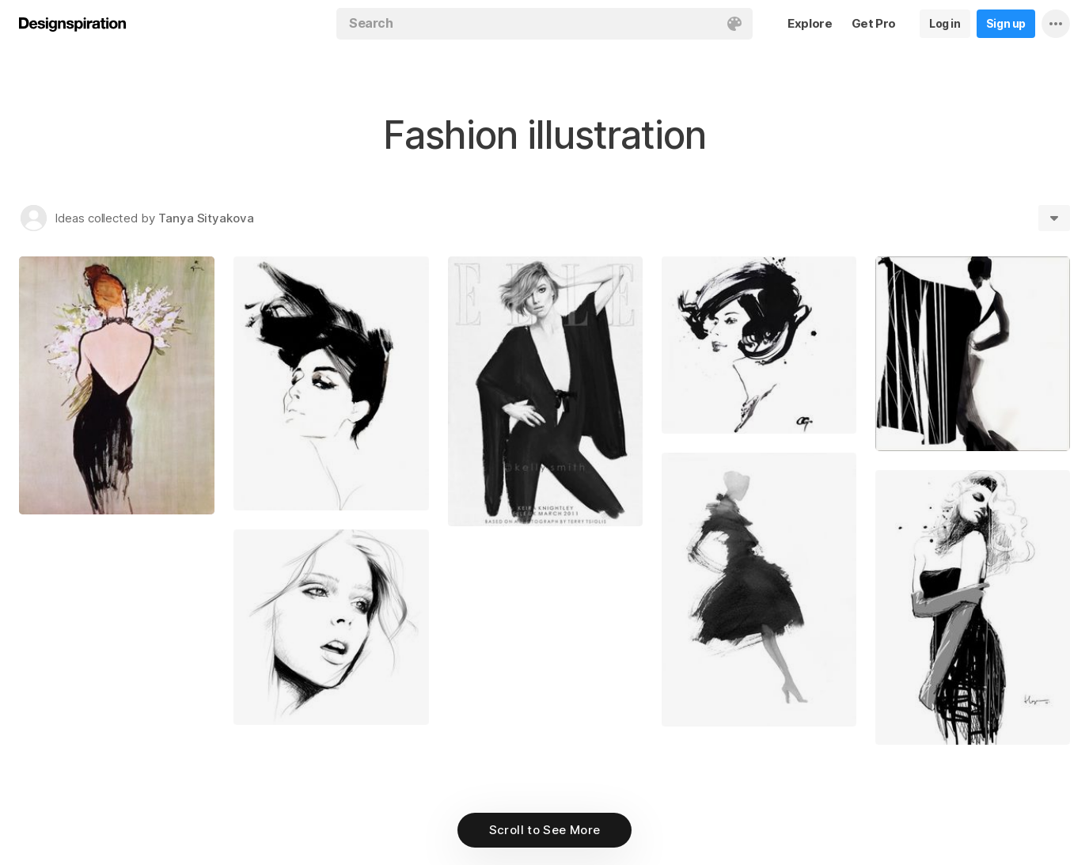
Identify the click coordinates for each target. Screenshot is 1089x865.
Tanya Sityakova (206, 218)
